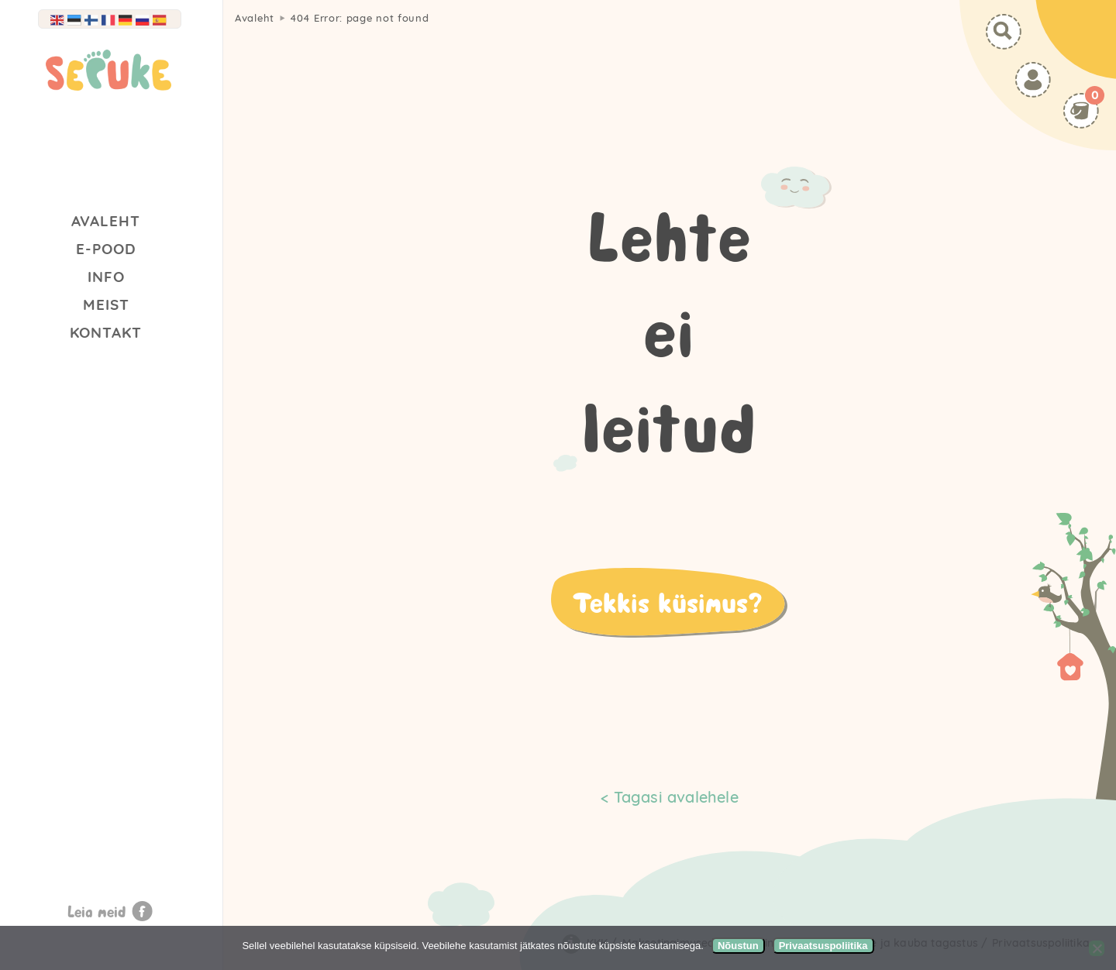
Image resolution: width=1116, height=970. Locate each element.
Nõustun (738, 945)
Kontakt (106, 332)
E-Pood (106, 248)
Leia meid (96, 911)
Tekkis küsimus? (667, 602)
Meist (106, 304)
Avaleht (105, 221)
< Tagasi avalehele (670, 797)
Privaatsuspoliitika (823, 945)
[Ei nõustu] (1096, 948)
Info (106, 276)
